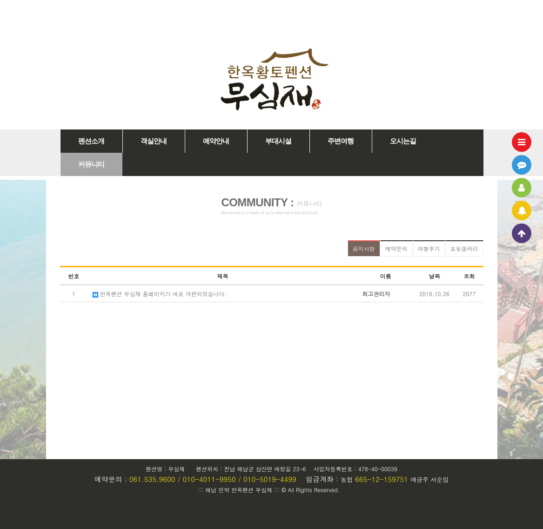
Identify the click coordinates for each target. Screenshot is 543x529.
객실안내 (154, 141)
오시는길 (403, 141)
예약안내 (216, 141)
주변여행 (341, 141)
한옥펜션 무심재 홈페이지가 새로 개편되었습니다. (160, 294)
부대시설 (278, 141)
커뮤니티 (91, 164)
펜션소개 (91, 141)
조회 (469, 276)
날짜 (434, 276)
